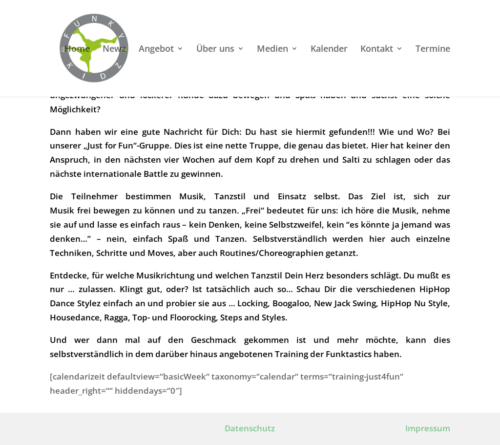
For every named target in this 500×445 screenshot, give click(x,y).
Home (77, 49)
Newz (114, 49)
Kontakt (376, 49)
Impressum (427, 428)
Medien (272, 49)
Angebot (156, 49)
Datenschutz (250, 428)
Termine (433, 49)
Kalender (329, 49)
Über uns (215, 49)
